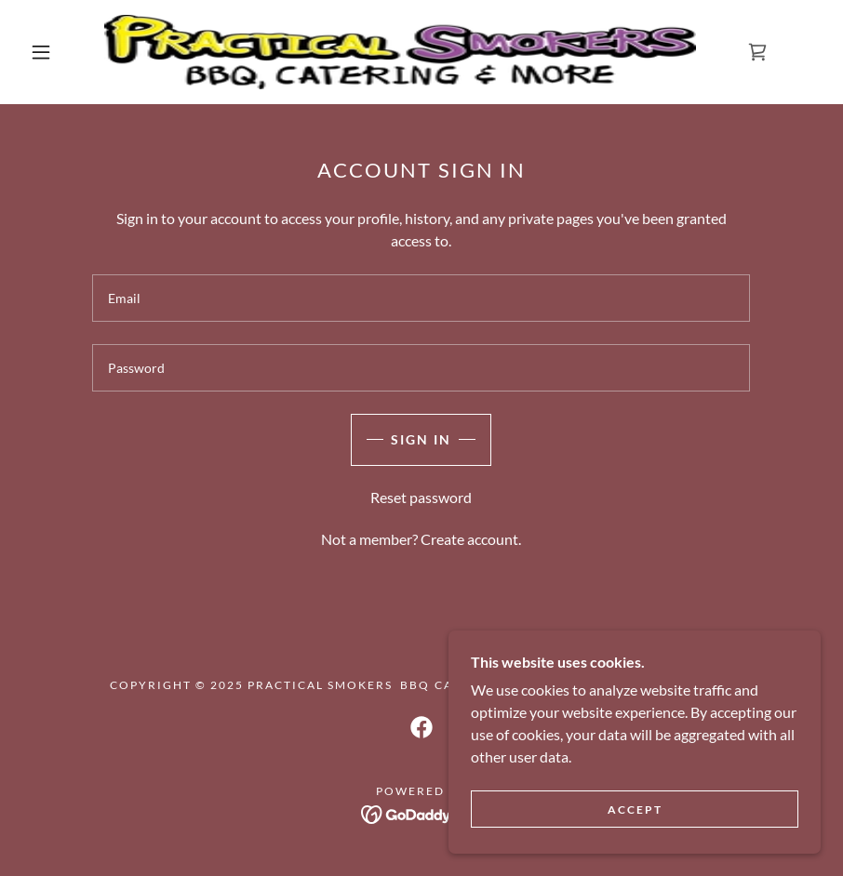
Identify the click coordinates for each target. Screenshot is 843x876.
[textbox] (421, 298)
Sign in (421, 439)
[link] (400, 52)
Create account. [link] (471, 539)
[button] (41, 52)
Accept (635, 809)
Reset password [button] (421, 497)
